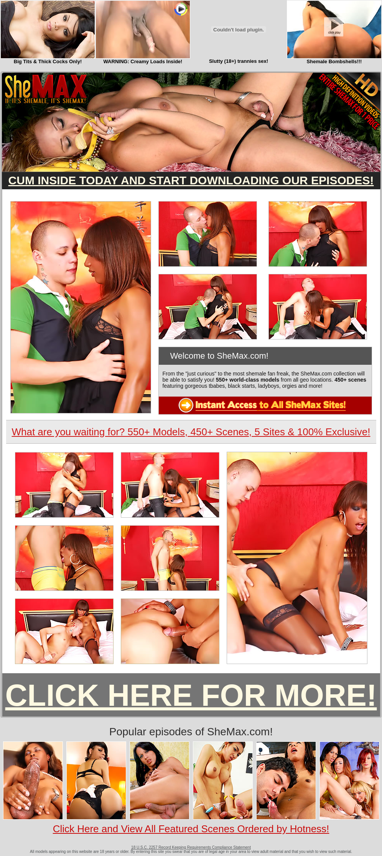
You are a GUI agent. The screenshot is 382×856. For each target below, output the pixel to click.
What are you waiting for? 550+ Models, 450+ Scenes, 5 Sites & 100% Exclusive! (191, 432)
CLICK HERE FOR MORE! (191, 695)
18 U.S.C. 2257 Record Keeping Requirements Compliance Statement (191, 847)
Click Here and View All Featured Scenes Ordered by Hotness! (191, 829)
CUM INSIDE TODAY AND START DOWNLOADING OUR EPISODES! (191, 180)
